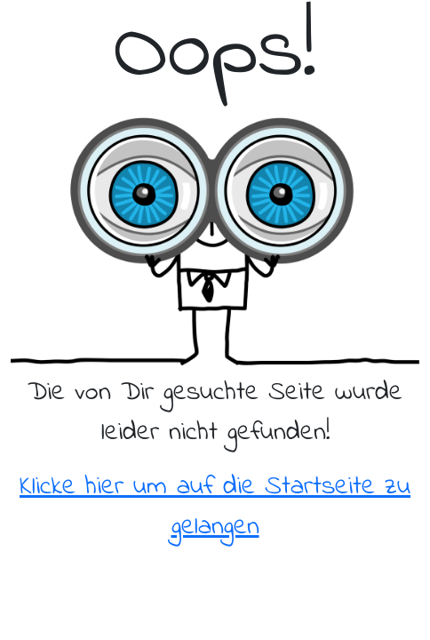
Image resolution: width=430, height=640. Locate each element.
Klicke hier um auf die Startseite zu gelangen (215, 507)
